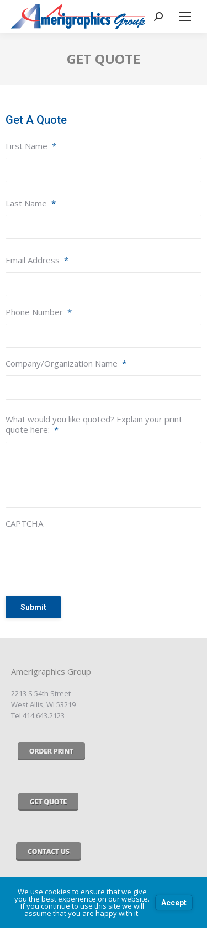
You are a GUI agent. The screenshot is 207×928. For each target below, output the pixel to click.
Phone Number (39, 312)
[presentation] (89, 557)
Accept (174, 902)
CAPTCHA (24, 523)
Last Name (31, 203)
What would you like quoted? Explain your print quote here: (94, 425)
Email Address (37, 260)
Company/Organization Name (66, 363)
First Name (31, 146)
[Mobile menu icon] (185, 17)
